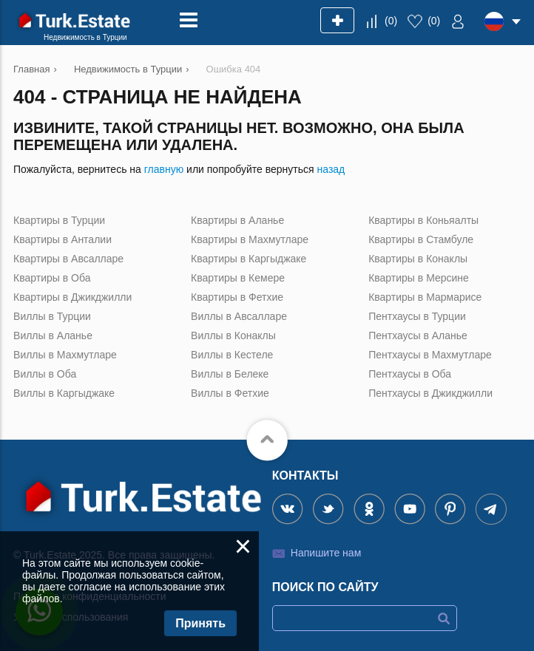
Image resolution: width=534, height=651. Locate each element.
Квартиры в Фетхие (237, 297)
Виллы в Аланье (52, 335)
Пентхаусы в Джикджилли (430, 393)
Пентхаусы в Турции (417, 316)
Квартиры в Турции (59, 220)
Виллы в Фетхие (230, 393)
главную (163, 169)
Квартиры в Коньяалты (423, 220)
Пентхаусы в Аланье (417, 335)
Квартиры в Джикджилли (72, 297)
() (391, 21)
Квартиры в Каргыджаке (248, 259)
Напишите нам (326, 553)
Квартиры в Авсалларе (68, 259)
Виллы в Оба (44, 374)
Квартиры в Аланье (237, 220)
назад (331, 169)
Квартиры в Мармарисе (424, 297)
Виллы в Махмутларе (65, 355)
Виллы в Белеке (229, 374)
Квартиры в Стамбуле (420, 239)
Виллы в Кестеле (232, 355)
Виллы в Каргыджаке (64, 393)
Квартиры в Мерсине (418, 278)
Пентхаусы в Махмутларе (430, 355)
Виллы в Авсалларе (239, 316)
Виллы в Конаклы (233, 335)
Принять (200, 623)
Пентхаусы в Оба (409, 374)
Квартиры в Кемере (238, 278)
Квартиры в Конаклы (417, 259)
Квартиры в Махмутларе (249, 239)
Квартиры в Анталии (62, 239)
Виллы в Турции (52, 316)
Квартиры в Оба (51, 278)
